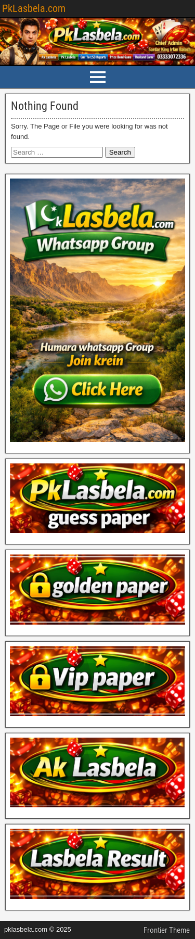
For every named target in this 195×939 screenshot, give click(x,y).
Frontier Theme (167, 930)
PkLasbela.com (34, 8)
